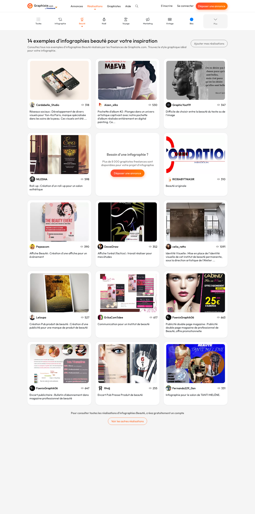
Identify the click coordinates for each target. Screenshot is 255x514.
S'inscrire (167, 6)
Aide (128, 6)
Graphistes (114, 6)
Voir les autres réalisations (127, 421)
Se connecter (185, 6)
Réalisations (95, 6)
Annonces (77, 6)
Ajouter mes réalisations (209, 43)
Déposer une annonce (211, 6)
